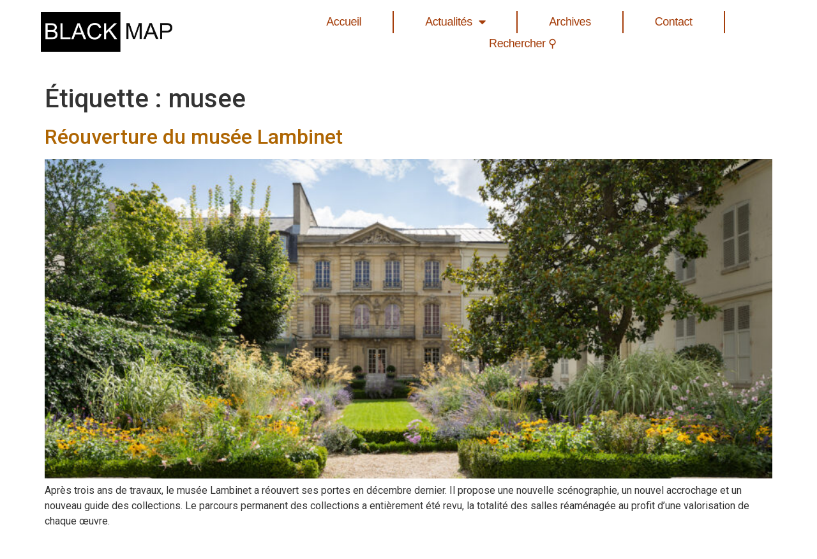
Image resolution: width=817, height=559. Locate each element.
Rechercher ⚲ (523, 43)
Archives (569, 21)
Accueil (343, 21)
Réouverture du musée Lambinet (194, 137)
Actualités (455, 22)
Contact (674, 21)
